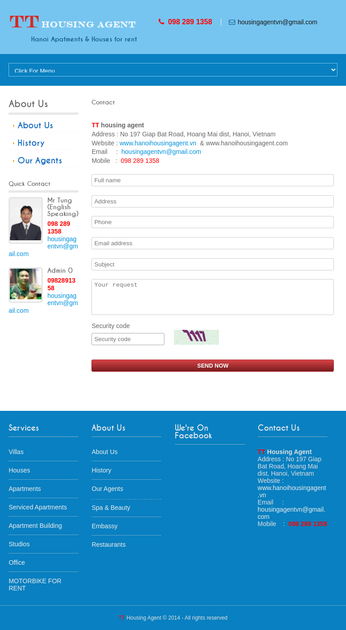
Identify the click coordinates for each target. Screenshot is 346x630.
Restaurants (108, 544)
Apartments (25, 488)
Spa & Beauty (110, 507)
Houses (19, 470)
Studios (19, 544)
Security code (127, 333)
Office (17, 562)
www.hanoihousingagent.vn (157, 143)
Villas (16, 451)
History (31, 143)
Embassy (104, 526)
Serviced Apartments (38, 507)
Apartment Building (35, 525)
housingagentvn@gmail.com (278, 22)
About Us (35, 126)
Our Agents (40, 161)
